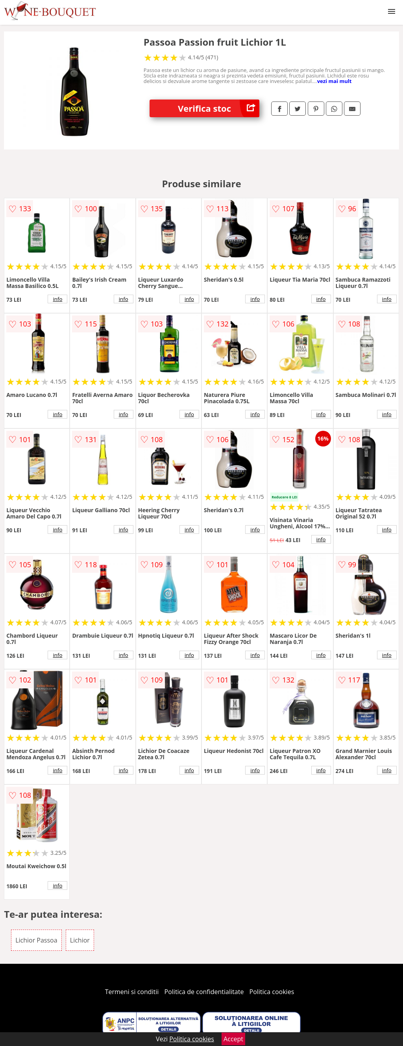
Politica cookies (272, 991)
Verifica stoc (218, 108)
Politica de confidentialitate (204, 991)
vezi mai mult (334, 81)
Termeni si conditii (132, 991)
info (57, 299)
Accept (233, 1039)
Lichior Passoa (36, 940)
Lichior (80, 940)
